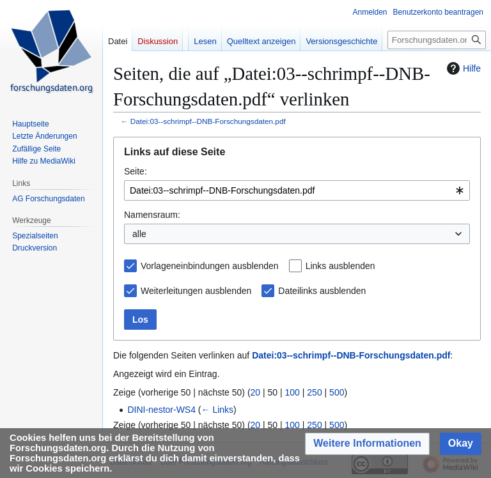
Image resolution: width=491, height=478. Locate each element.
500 (336, 392)
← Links (217, 410)
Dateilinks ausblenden (322, 291)
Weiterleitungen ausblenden (196, 291)
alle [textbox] (139, 234)
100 (292, 392)
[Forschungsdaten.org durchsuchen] (436, 40)
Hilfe (462, 68)
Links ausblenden (340, 266)
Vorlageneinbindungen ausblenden (210, 266)
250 (314, 392)
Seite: (135, 171)
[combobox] (297, 190)
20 (256, 392)
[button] (367, 444)
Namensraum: (152, 215)
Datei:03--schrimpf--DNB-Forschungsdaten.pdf (208, 121)
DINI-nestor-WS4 (161, 410)
